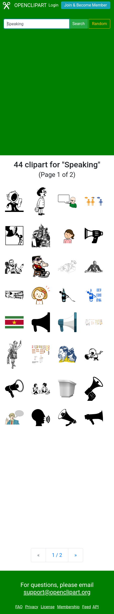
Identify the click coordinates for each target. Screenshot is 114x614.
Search (78, 23)
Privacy (31, 606)
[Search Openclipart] (36, 24)
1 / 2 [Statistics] (57, 555)
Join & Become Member (85, 5)
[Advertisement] (57, 92)
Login (53, 5)
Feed (86, 606)
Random (99, 23)
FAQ (19, 606)
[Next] (75, 555)
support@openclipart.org (57, 592)
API (95, 606)
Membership (68, 606)
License (47, 606)
